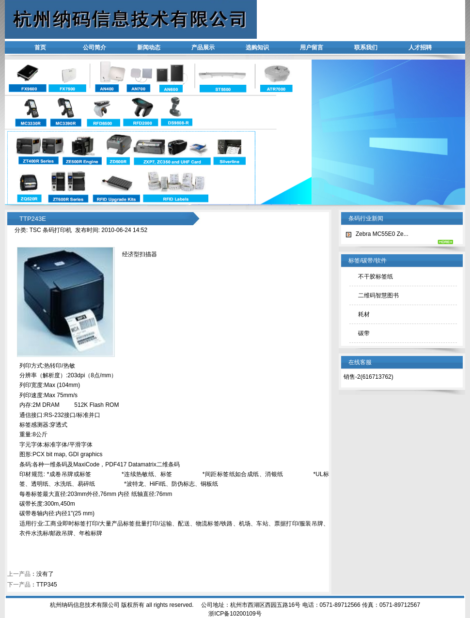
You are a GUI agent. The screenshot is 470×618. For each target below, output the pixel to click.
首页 (40, 47)
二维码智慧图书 (378, 295)
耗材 (364, 314)
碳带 (364, 333)
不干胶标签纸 (375, 276)
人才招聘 (420, 47)
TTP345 (46, 584)
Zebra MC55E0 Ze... (382, 234)
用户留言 (311, 47)
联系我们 (365, 47)
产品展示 (203, 47)
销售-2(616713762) (368, 376)
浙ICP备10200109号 (234, 613)
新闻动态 (148, 47)
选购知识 (257, 47)
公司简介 (94, 47)
